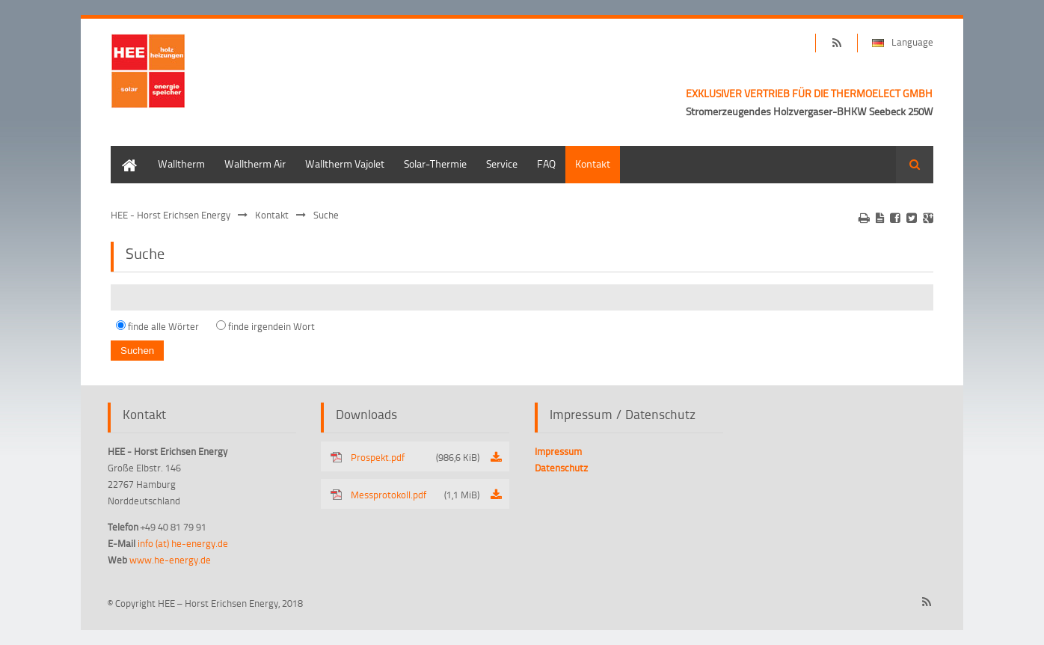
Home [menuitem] (124, 153)
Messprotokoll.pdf (415, 494)
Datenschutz (561, 467)
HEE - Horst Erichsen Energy (170, 214)
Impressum (558, 451)
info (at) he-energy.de (183, 543)
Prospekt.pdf (415, 457)
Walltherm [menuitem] (181, 163)
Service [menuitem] (502, 163)
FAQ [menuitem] (546, 163)
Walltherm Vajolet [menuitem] (344, 163)
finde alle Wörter (163, 326)
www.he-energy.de (170, 559)
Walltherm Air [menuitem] (255, 163)
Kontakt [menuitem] (592, 163)
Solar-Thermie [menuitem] (435, 163)
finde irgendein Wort (271, 326)
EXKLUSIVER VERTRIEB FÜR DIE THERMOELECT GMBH (809, 93)
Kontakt (272, 214)
